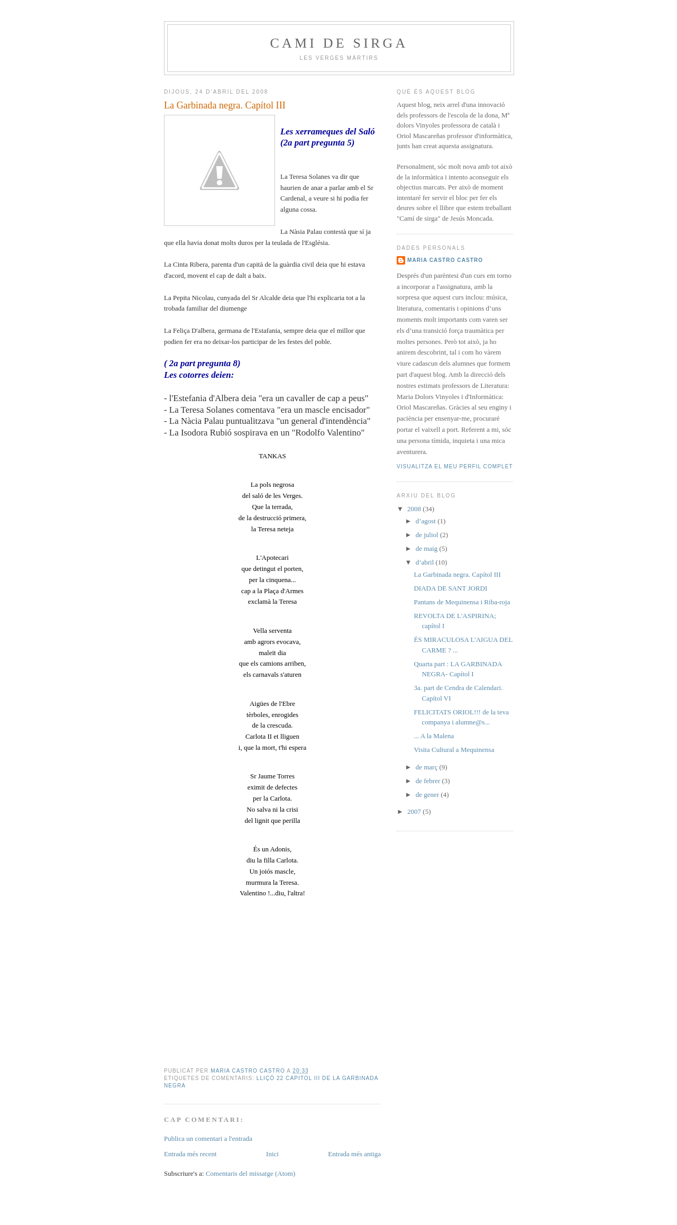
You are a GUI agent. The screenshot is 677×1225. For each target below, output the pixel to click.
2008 (415, 509)
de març (428, 767)
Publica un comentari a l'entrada (208, 1138)
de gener (428, 794)
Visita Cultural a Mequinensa (454, 750)
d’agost (427, 521)
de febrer (429, 781)
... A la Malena (434, 736)
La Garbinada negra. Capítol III (457, 574)
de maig (428, 548)
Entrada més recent (190, 1154)
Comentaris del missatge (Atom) (250, 1173)
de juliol (428, 535)
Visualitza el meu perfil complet (455, 466)
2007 (415, 811)
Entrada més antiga (354, 1154)
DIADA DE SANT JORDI (450, 588)
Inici (272, 1154)
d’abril (426, 562)
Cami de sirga (339, 43)
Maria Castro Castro (445, 260)
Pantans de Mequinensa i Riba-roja (462, 602)
